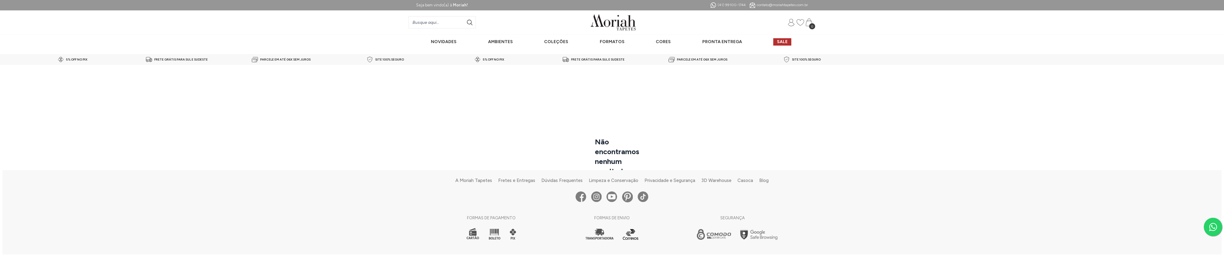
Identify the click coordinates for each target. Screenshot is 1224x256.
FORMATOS (612, 41)
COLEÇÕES (556, 41)
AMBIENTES (500, 41)
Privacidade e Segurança (669, 180)
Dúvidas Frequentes (562, 180)
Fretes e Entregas (516, 180)
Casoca (745, 180)
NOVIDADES (444, 41)
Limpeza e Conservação (613, 180)
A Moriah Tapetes (473, 180)
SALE (782, 41)
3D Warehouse (716, 180)
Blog (764, 180)
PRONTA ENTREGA (722, 41)
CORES (663, 41)
